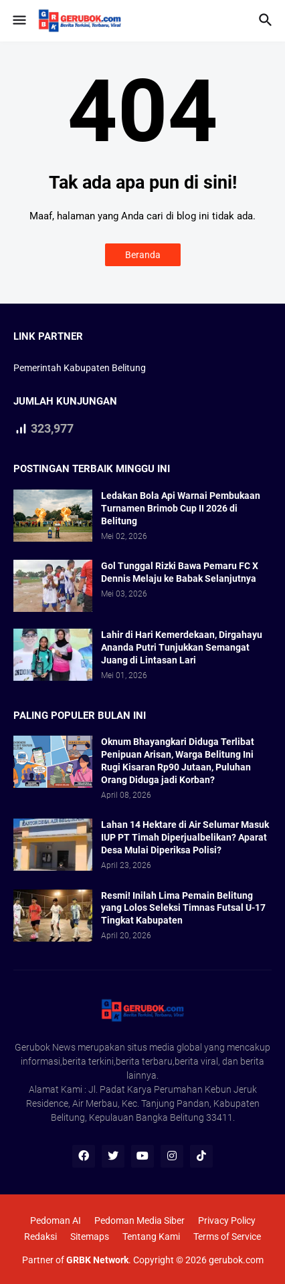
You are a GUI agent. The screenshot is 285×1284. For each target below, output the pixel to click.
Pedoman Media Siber (139, 1220)
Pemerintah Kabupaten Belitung (79, 367)
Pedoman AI (55, 1220)
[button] (18, 20)
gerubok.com (236, 1260)
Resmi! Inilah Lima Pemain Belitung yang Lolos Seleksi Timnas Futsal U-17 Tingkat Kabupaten (183, 908)
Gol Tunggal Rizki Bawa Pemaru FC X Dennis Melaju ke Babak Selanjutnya (179, 572)
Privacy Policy (227, 1220)
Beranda (143, 254)
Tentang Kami (151, 1236)
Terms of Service (227, 1236)
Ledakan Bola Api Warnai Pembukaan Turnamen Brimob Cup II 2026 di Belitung (180, 508)
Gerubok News (45, 1047)
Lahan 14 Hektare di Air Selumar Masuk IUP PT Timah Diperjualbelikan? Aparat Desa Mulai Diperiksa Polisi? (185, 837)
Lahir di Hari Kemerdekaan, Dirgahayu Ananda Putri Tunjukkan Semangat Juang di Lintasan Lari (181, 647)
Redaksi (40, 1236)
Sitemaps (89, 1236)
